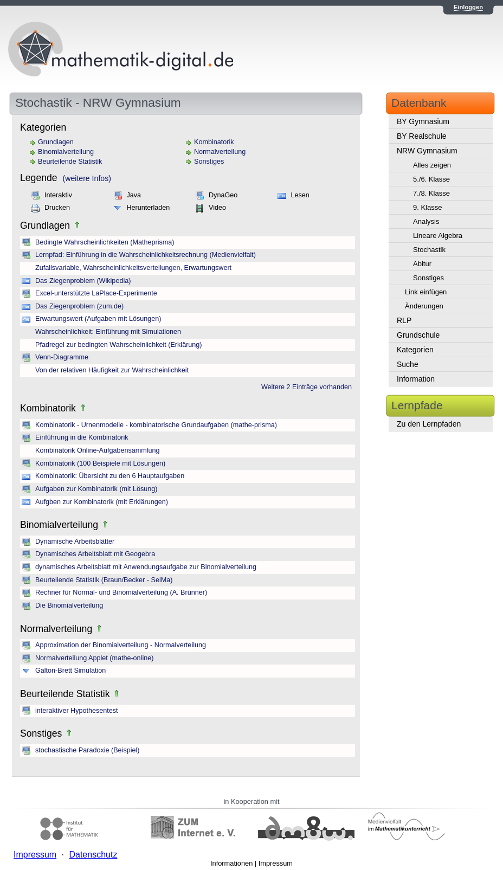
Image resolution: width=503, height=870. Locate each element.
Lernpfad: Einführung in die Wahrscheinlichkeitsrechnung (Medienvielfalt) (145, 255)
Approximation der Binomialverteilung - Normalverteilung (120, 645)
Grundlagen (56, 142)
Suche (407, 364)
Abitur (422, 264)
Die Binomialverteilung (69, 605)
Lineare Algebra (437, 235)
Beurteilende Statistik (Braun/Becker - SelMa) (103, 580)
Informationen (231, 863)
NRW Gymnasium (427, 150)
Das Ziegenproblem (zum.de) (79, 306)
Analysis (426, 221)
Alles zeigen (432, 165)
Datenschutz (93, 854)
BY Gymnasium (423, 121)
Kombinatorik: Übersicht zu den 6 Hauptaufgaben (109, 476)
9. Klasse (427, 207)
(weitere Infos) (87, 178)
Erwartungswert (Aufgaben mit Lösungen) (98, 319)
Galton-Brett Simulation (70, 670)
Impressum (276, 863)
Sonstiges (209, 161)
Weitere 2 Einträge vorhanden (306, 387)
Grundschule (418, 335)
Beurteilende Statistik (70, 161)
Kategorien (415, 349)
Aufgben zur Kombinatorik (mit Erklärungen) (101, 502)
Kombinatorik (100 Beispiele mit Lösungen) (100, 463)
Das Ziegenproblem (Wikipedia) (83, 281)
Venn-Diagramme (61, 357)
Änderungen (424, 306)
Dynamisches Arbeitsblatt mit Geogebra (95, 554)
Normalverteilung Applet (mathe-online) (94, 658)
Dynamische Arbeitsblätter (74, 541)
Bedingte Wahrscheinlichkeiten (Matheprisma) (104, 242)
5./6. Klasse (431, 179)
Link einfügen (426, 292)
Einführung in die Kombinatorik (81, 437)
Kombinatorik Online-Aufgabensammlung (97, 450)
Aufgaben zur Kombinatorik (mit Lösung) (96, 489)
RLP (404, 320)
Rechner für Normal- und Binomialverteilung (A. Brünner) (121, 592)
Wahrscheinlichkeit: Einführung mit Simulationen (108, 332)
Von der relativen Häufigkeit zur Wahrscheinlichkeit (112, 370)
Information (416, 379)
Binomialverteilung (66, 152)
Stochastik (429, 250)
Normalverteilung (220, 152)
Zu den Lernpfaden (429, 424)
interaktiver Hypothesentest (76, 710)
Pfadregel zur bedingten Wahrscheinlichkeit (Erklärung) (118, 345)
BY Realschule (422, 136)
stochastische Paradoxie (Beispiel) (87, 750)
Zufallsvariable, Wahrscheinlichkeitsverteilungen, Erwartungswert (133, 268)
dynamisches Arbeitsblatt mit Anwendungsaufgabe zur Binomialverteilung (145, 567)
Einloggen (468, 7)
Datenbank (419, 102)
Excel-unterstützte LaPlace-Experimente (96, 293)
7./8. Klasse (431, 193)
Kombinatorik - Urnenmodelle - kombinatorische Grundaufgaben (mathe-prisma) (156, 425)
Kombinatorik (214, 142)
